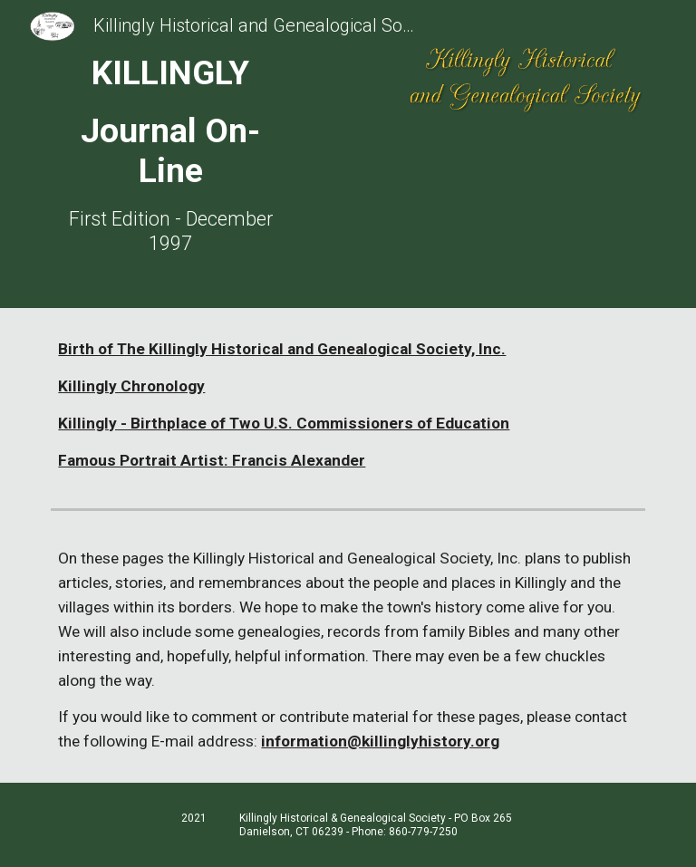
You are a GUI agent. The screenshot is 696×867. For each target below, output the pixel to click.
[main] (170, 154)
